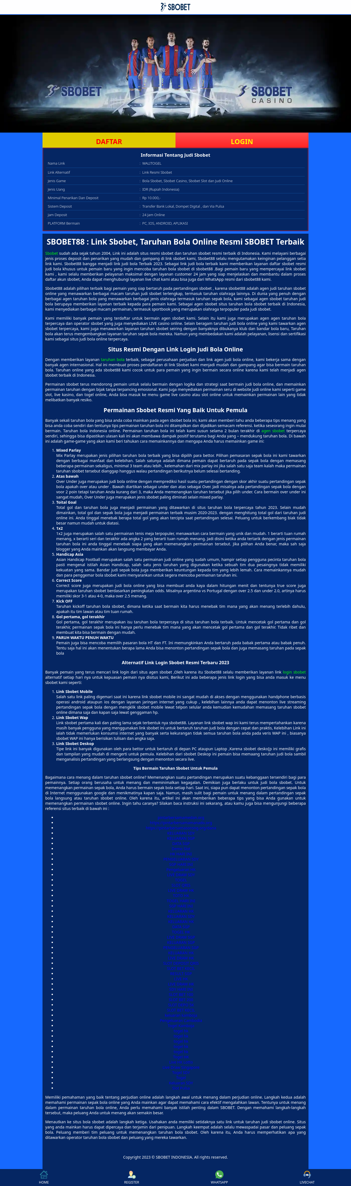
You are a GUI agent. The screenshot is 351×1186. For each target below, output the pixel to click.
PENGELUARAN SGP (181, 947)
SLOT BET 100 (181, 994)
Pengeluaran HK (181, 869)
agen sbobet (273, 430)
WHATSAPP (219, 1177)
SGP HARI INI (181, 864)
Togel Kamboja (181, 1025)
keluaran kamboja (181, 1015)
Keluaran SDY (181, 1082)
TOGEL (181, 880)
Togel (181, 1077)
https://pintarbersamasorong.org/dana (181, 827)
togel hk (181, 1030)
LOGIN (242, 141)
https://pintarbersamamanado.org (181, 822)
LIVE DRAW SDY (181, 874)
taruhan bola (112, 359)
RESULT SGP (181, 973)
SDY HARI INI (181, 989)
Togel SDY (181, 1072)
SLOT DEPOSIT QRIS (181, 963)
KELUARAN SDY (181, 833)
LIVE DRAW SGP (181, 937)
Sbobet (51, 253)
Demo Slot (181, 848)
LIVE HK (181, 978)
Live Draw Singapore (181, 1067)
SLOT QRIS (181, 885)
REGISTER (131, 1177)
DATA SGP (181, 843)
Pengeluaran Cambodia (181, 1020)
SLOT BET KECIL (181, 968)
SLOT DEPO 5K (181, 1004)
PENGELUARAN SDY (181, 859)
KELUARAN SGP (181, 838)
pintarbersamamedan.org (181, 817)
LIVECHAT (307, 1177)
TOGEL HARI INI (181, 900)
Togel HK (181, 1056)
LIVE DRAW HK (181, 890)
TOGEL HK (181, 932)
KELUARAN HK (181, 911)
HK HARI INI (181, 853)
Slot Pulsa (181, 1088)
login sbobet (294, 672)
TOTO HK (181, 895)
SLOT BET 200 (181, 999)
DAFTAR (109, 141)
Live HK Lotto (181, 1062)
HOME (44, 1177)
